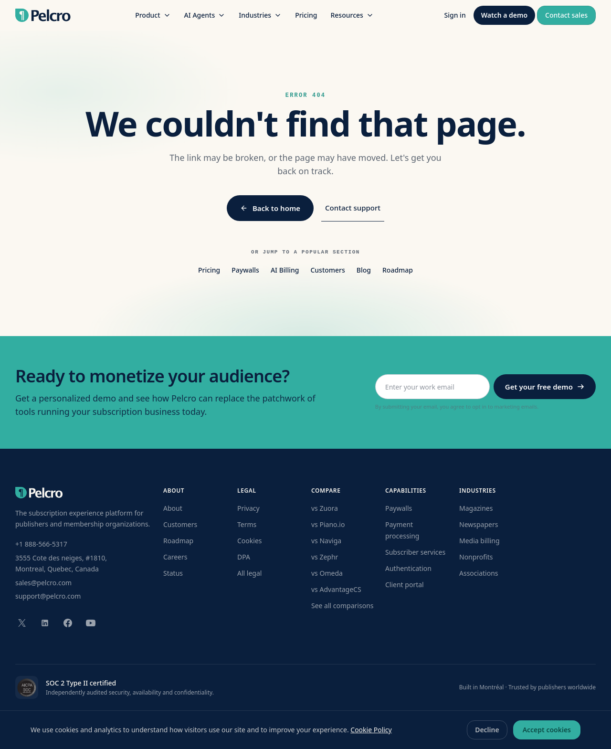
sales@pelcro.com (43, 582)
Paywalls (245, 269)
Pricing (306, 15)
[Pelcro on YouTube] (90, 622)
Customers (327, 269)
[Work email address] (432, 386)
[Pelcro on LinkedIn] (44, 622)
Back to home (270, 208)
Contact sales (566, 15)
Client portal (404, 584)
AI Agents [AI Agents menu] (205, 15)
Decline (487, 729)
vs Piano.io (328, 524)
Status (173, 573)
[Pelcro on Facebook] (67, 622)
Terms (246, 524)
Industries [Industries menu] (260, 15)
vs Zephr (324, 556)
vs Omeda (327, 573)
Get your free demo (544, 386)
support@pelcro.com (48, 596)
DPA (243, 556)
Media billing (479, 540)
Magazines (476, 508)
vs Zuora (324, 508)
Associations (478, 573)
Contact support (352, 207)
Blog (364, 269)
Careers (175, 556)
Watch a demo (504, 15)
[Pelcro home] (43, 15)
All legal (249, 573)
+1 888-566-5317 (41, 544)
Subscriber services (415, 552)
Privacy (248, 508)
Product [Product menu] (152, 15)
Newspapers (478, 524)
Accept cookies (547, 729)
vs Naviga (326, 540)
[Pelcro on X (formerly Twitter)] (21, 622)
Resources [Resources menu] (351, 15)
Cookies (249, 540)
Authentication (408, 568)
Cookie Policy (370, 729)
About (172, 508)
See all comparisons (342, 605)
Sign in (455, 15)
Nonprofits (476, 556)
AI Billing (285, 269)
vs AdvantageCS (336, 589)
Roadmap (397, 269)
